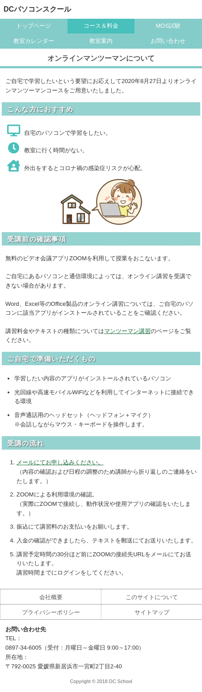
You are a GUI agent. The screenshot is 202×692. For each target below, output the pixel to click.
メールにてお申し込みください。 (60, 462)
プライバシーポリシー (51, 612)
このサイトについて (152, 597)
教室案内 (101, 41)
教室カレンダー (33, 41)
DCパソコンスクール (37, 9)
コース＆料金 (101, 25)
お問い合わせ (168, 41)
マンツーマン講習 (127, 331)
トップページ (33, 25)
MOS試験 (168, 25)
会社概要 (51, 597)
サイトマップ (152, 612)
